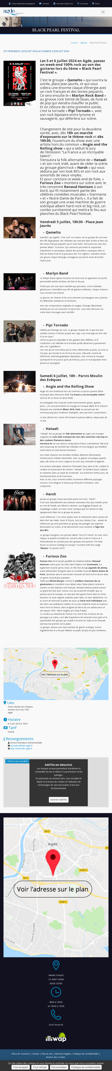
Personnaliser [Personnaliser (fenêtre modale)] (59, 1067)
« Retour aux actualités (17, 761)
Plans (96, 3)
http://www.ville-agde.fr (21, 748)
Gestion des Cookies (55, 1057)
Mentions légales (63, 1053)
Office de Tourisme (20, 1053)
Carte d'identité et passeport (22, 3)
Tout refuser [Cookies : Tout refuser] (40, 1067)
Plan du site (47, 1053)
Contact (44, 3)
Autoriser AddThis (58, 799)
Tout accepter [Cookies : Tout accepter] (20, 1067)
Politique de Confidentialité (85, 1053)
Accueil (74, 43)
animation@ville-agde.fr (21, 745)
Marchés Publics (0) (63, 3)
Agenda (83, 43)
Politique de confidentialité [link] (85, 1067)
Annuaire (82, 3)
